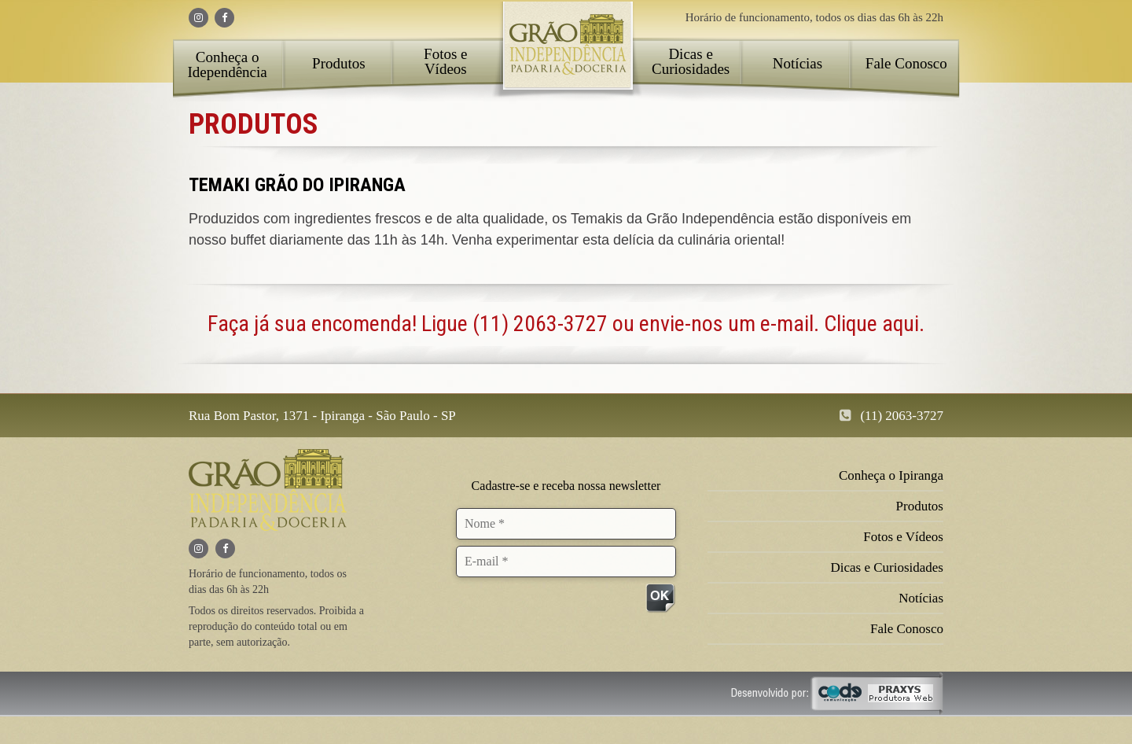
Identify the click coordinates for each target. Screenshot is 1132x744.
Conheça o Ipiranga (891, 475)
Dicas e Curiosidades (691, 61)
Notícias (797, 63)
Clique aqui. (874, 324)
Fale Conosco (906, 63)
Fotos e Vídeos (445, 61)
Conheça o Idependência (226, 64)
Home (566, 51)
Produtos (339, 63)
